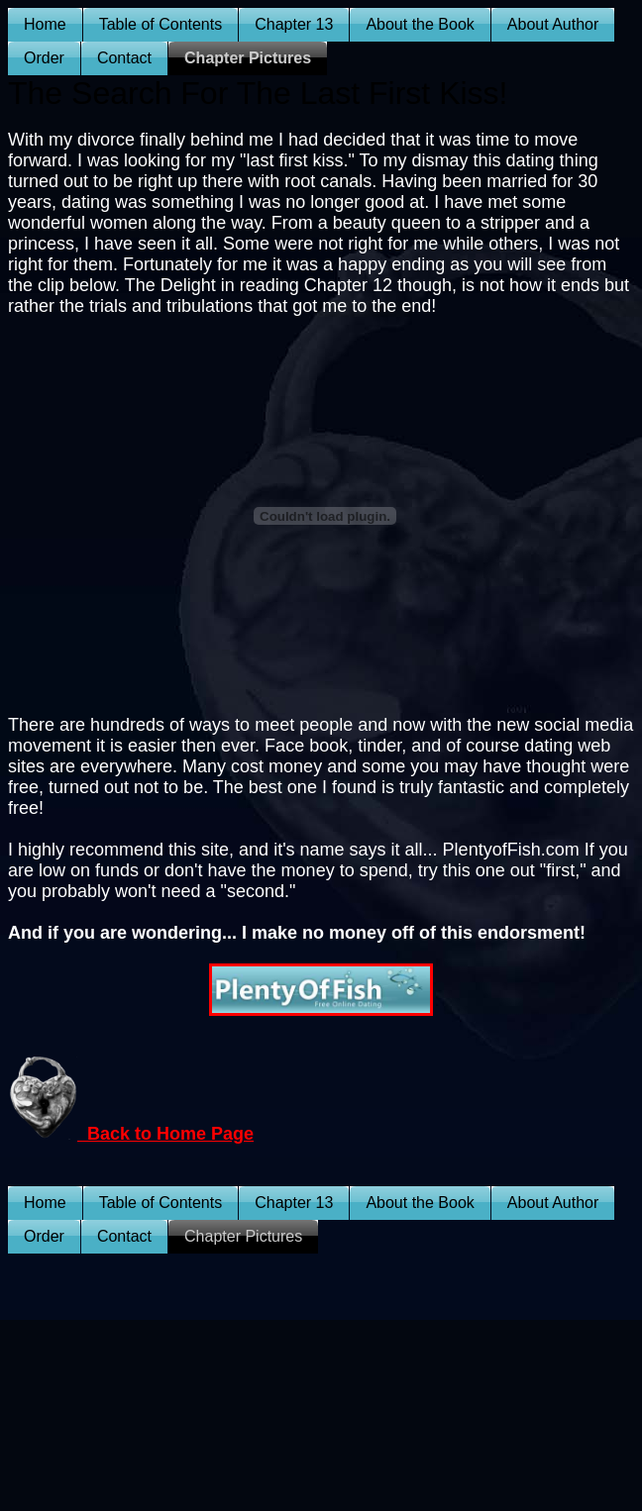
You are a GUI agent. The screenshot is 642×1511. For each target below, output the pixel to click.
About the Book (420, 24)
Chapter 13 (294, 24)
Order (44, 58)
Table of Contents (161, 24)
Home (45, 24)
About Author (553, 24)
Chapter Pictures (247, 58)
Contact (124, 58)
